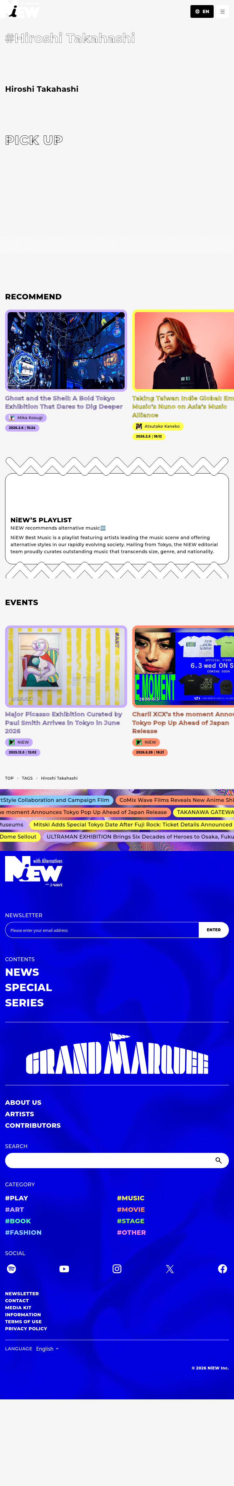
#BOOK (18, 1221)
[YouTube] (64, 1269)
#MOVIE (131, 1209)
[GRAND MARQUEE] (117, 1053)
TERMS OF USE (23, 1322)
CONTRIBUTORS (33, 1125)
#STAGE (131, 1221)
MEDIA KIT (18, 1308)
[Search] (117, 1160)
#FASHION (23, 1232)
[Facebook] (222, 1269)
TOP (9, 778)
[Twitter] (169, 1269)
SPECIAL (28, 987)
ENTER (214, 929)
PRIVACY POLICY (26, 1329)
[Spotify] (11, 1269)
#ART (14, 1209)
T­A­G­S (27, 778)
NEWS (22, 972)
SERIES (24, 1003)
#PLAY (16, 1198)
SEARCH (16, 1146)
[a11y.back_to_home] (20, 10)
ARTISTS (19, 1114)
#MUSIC (131, 1198)
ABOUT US (23, 1102)
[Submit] (219, 1160)
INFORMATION (23, 1315)
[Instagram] (117, 1269)
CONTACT (17, 1301)
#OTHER (131, 1232)
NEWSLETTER (24, 915)
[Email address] (102, 930)
